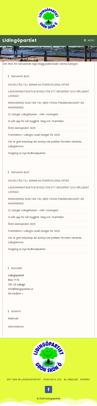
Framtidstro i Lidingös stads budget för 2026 (34, 134)
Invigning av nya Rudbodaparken (27, 153)
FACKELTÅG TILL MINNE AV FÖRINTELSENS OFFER (38, 84)
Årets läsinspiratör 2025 (22, 128)
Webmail (13, 318)
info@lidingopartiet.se (20, 289)
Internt (85, 379)
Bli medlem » (15, 293)
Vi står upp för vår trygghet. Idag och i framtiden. (36, 121)
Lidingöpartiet (20, 40)
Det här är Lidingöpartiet (24, 379)
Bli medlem (71, 379)
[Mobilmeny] (89, 40)
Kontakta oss (52, 379)
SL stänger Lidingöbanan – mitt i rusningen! (33, 114)
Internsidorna (16, 326)
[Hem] (5, 58)
